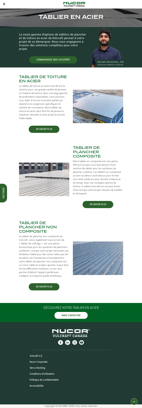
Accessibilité (36, 386)
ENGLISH (3, 89)
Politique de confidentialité (44, 380)
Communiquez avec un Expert (53, 60)
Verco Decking (37, 368)
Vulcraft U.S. (36, 356)
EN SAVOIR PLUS (44, 129)
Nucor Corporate (38, 362)
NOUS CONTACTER (71, 315)
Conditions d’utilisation (42, 374)
